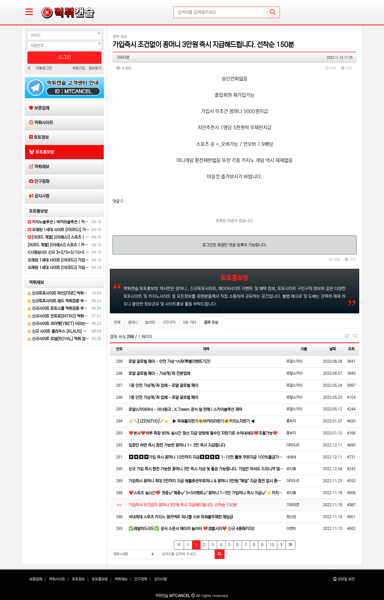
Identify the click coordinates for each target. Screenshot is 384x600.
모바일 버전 (344, 579)
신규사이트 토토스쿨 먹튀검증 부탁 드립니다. (59, 308)
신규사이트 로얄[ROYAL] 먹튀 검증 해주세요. (59, 339)
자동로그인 (44, 68)
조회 (351, 349)
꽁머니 (133, 322)
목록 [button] (330, 68)
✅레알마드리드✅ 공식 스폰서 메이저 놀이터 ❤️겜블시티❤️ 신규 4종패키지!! (191, 528)
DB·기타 (189, 322)
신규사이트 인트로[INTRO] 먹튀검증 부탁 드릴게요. (59, 316)
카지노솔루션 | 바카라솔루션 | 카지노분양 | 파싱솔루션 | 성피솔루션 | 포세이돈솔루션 (59, 222)
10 (271, 544)
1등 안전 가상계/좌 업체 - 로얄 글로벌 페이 (163, 385)
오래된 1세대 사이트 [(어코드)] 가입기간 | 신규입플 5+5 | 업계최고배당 (59, 229)
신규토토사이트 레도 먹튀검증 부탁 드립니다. (59, 301)
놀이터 (150, 322)
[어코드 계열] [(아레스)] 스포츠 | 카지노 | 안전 (59, 237)
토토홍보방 (38, 211)
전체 (117, 322)
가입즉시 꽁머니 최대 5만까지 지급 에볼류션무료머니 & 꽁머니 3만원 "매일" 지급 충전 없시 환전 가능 (206, 481)
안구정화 (140, 579)
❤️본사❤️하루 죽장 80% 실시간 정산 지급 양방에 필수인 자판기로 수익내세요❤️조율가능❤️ (203, 433)
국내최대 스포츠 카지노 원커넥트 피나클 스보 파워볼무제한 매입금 (181, 517)
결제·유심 (210, 322)
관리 (346, 68)
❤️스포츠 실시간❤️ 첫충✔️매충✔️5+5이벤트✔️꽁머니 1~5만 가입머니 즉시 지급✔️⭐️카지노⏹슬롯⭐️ (206, 493)
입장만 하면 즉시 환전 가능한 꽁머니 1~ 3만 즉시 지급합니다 (177, 445)
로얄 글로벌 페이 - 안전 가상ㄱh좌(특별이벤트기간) (169, 361)
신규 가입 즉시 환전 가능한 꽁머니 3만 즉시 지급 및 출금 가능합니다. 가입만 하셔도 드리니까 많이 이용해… (206, 469)
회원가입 (79, 68)
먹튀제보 (36, 282)
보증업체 (35, 579)
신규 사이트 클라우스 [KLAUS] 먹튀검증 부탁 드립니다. (59, 331)
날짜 (332, 349)
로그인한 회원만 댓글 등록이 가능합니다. (234, 245)
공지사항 (160, 579)
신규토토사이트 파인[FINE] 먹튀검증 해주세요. (59, 293)
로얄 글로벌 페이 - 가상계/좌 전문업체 (159, 373)
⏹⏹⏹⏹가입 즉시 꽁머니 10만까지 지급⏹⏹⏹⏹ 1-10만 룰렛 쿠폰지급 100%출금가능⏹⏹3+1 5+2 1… (206, 457)
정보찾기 (95, 68)
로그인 (64, 57)
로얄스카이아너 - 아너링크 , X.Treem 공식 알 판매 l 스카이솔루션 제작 (185, 409)
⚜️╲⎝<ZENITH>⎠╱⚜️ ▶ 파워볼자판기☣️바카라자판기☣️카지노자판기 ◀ (192, 421)
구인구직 (169, 322)
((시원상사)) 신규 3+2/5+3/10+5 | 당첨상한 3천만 (59, 252)
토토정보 (78, 579)
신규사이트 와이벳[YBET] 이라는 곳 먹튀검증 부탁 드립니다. (59, 323)
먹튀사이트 (57, 579)
